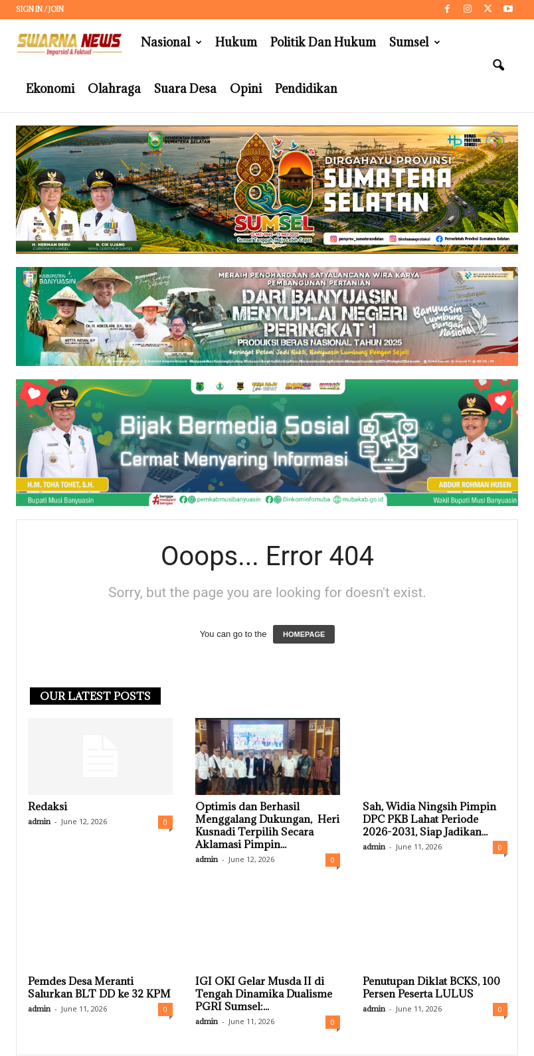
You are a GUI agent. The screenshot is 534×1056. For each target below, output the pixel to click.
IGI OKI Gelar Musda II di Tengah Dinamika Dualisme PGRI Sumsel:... (263, 993)
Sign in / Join (40, 9)
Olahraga (114, 88)
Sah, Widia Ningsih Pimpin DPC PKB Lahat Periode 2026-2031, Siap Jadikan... (429, 819)
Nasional (171, 42)
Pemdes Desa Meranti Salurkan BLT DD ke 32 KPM (99, 987)
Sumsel (414, 42)
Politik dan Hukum (323, 42)
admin (39, 821)
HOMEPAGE (304, 634)
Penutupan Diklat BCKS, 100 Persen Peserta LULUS (431, 987)
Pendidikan (306, 88)
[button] (498, 65)
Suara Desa (185, 88)
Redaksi (47, 806)
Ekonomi (50, 88)
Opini (246, 88)
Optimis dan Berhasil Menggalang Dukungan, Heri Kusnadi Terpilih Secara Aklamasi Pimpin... (267, 825)
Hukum (236, 42)
